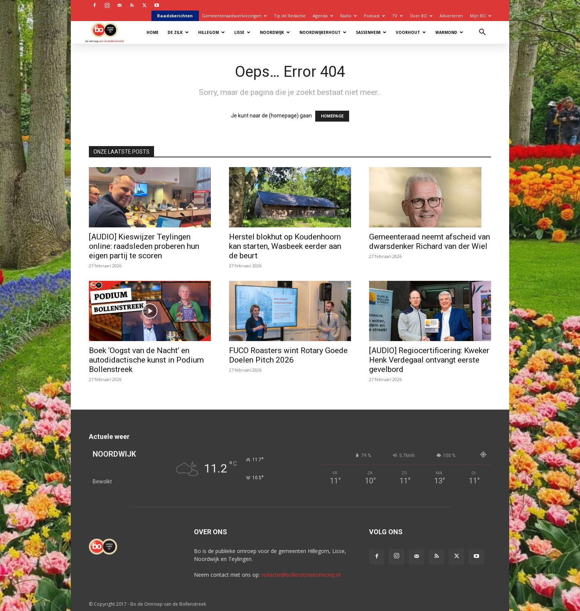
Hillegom (211, 32)
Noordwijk (275, 32)
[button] (482, 33)
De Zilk (178, 32)
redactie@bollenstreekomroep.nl (300, 574)
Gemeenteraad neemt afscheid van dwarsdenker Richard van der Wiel (429, 241)
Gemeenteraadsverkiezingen (234, 15)
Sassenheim (371, 32)
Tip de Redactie (289, 15)
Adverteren (451, 15)
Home (153, 32)
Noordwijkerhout (322, 32)
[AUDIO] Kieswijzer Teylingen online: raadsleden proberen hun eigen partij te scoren (144, 246)
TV (397, 15)
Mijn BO (480, 15)
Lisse (242, 32)
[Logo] (108, 32)
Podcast (374, 15)
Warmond (449, 32)
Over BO (421, 15)
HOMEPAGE (332, 116)
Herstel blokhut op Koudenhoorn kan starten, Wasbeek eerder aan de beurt (285, 246)
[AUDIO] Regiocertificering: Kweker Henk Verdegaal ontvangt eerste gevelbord (429, 360)
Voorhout (411, 32)
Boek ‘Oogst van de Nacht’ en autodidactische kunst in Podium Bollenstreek (146, 360)
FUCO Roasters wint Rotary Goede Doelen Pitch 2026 (288, 355)
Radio (348, 15)
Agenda (323, 15)
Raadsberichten (175, 15)
